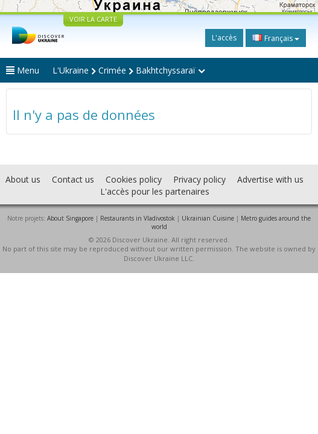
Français (275, 38)
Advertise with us (270, 179)
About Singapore (70, 218)
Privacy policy (199, 179)
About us (22, 179)
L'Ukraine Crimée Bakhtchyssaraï (128, 70)
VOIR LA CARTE (93, 19)
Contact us (73, 179)
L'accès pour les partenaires (154, 191)
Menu (22, 70)
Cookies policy (134, 179)
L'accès (224, 38)
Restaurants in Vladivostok (137, 218)
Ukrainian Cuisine (208, 218)
